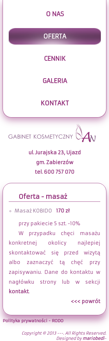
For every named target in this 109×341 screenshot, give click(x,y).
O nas (55, 14)
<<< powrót (85, 301)
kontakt (19, 292)
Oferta (54, 36)
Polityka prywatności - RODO (33, 320)
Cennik (55, 59)
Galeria (54, 81)
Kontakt (55, 103)
